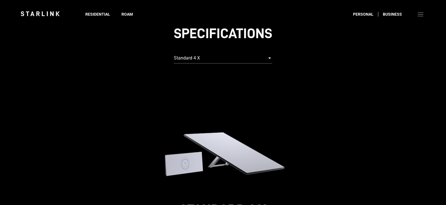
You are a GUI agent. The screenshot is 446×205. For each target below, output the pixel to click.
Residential (97, 14)
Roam (127, 14)
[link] (40, 13)
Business (392, 14)
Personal (363, 14)
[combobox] (223, 58)
